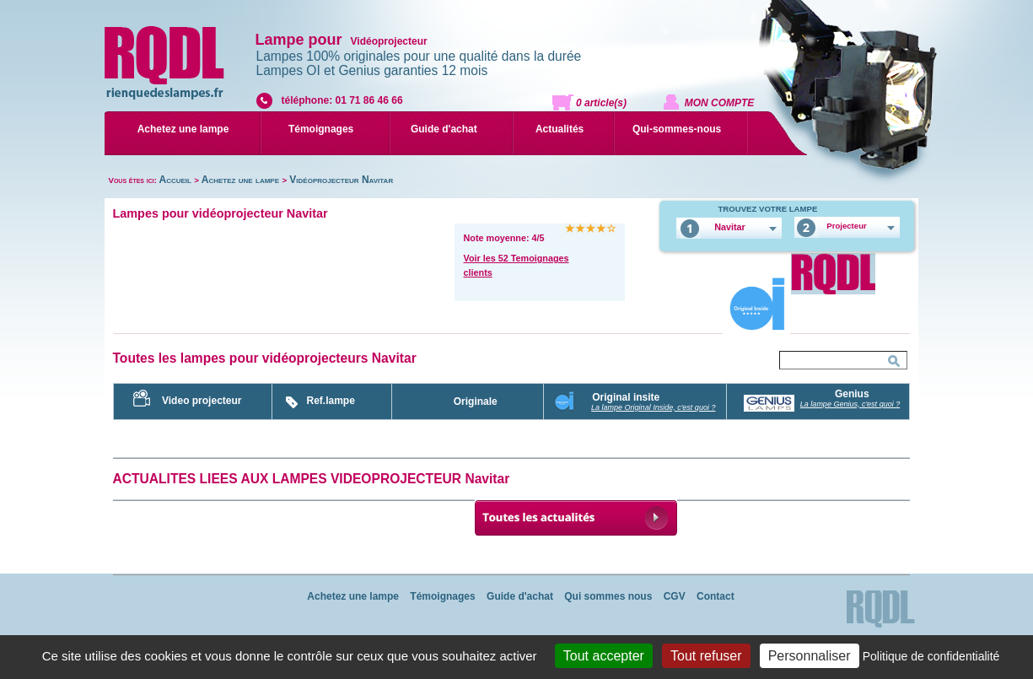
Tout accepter (603, 656)
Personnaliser (809, 656)
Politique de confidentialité (931, 656)
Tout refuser (705, 656)
